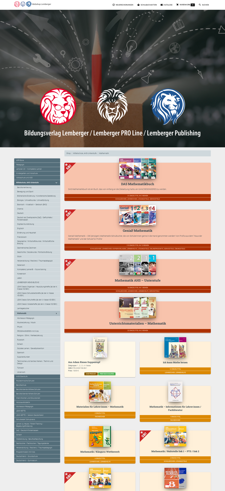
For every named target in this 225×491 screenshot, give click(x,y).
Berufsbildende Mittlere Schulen (28, 389)
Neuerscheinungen (122, 4)
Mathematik (104, 153)
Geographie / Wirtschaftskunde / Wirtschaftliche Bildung (35, 242)
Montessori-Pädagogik (25, 318)
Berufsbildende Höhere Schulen (28, 394)
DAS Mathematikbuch (137, 184)
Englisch (20, 228)
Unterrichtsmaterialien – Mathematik (137, 323)
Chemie (20, 209)
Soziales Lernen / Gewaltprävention (30, 348)
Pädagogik (20, 165)
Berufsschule (21, 385)
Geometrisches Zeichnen (26, 248)
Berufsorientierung (24, 187)
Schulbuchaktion (147, 4)
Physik (19, 327)
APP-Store (20, 160)
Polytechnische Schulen (25, 381)
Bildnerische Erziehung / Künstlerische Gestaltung (36, 196)
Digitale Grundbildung (25, 224)
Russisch (20, 340)
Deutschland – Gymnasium (26, 460)
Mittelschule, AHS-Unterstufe (85, 153)
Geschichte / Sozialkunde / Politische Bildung (34, 252)
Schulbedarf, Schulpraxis (25, 419)
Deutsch (20, 213)
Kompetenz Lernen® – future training (31, 269)
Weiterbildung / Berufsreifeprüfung (29, 439)
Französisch (22, 237)
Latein (19, 278)
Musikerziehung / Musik (26, 323)
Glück (19, 256)
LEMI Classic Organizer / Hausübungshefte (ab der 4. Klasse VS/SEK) (37, 288)
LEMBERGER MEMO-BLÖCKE (28, 282)
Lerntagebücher (23, 308)
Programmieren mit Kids (25, 452)
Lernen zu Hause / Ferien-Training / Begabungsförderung (29, 425)
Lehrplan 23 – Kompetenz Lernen (29, 169)
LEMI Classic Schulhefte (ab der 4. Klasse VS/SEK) (36, 300)
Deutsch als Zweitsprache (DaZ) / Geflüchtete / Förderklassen (35, 219)
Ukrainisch (21, 372)
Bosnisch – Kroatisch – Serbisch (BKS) (32, 205)
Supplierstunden (23, 357)
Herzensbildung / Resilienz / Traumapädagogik (34, 448)
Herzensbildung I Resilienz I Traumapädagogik (35, 261)
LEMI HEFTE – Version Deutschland (29, 415)
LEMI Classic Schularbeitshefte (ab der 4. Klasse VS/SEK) (35, 294)
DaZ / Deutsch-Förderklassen (27, 430)
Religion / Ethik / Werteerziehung (30, 335)
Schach (20, 344)
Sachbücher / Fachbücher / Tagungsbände (32, 443)
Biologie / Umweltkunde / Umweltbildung (33, 200)
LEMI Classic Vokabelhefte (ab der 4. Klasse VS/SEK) (37, 304)
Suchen (204, 4)
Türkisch (20, 368)
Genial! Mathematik (137, 230)
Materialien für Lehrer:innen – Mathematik (100, 406)
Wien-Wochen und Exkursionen (28, 398)
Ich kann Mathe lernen (175, 362)
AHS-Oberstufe (21, 376)
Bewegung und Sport (25, 192)
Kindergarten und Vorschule (27, 173)
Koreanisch (21, 274)
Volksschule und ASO (24, 178)
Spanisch (20, 353)
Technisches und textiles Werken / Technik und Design (35, 362)
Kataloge (166, 4)
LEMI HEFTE (21, 411)
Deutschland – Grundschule (27, 456)
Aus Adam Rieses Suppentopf (84, 362)
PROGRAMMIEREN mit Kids (28, 331)
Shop (68, 153)
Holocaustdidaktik (23, 402)
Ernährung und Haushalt (26, 233)
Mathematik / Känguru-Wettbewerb (100, 451)
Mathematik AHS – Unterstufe (138, 280)
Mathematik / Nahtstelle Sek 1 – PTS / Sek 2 (175, 451)
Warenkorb (185, 4)
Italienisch (21, 265)
